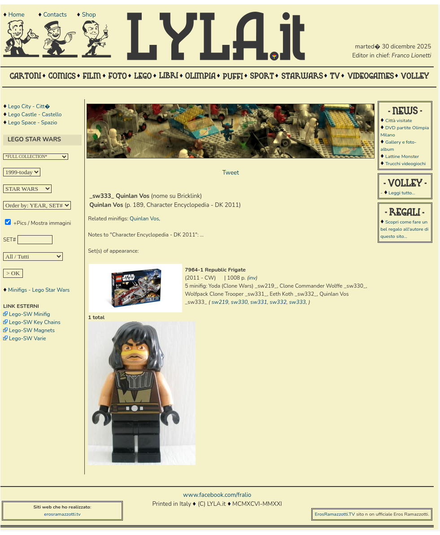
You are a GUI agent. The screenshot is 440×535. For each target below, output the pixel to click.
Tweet (230, 173)
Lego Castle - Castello (34, 114)
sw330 (239, 302)
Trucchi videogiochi (405, 163)
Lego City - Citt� (29, 106)
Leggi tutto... (401, 192)
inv (252, 277)
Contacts (54, 15)
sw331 (258, 302)
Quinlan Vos (144, 218)
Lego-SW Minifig (29, 314)
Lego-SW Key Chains (35, 322)
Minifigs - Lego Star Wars (39, 290)
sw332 (278, 302)
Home (16, 15)
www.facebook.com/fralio (217, 495)
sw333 (297, 302)
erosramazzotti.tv (62, 514)
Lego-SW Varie (27, 338)
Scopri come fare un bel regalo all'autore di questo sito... (404, 229)
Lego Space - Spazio (32, 122)
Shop (89, 15)
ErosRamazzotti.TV (335, 514)
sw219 (220, 302)
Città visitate (398, 120)
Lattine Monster (402, 156)
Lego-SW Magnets (32, 330)
